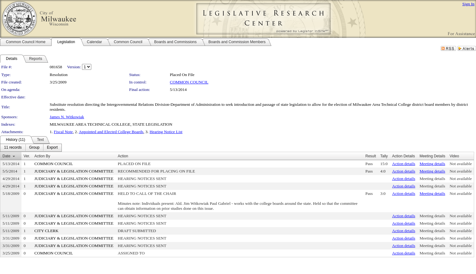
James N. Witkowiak (67, 117)
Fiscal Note (63, 131)
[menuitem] (12, 147)
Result (370, 156)
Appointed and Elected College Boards (111, 131)
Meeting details (432, 163)
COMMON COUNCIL (189, 82)
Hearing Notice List (166, 131)
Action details (403, 163)
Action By (42, 156)
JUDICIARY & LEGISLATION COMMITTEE (74, 171)
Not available (461, 163)
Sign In (468, 4)
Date (6, 156)
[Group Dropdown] (34, 147)
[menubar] (31, 148)
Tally (384, 156)
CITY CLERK (46, 230)
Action (123, 156)
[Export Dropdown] (52, 147)
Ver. (27, 156)
